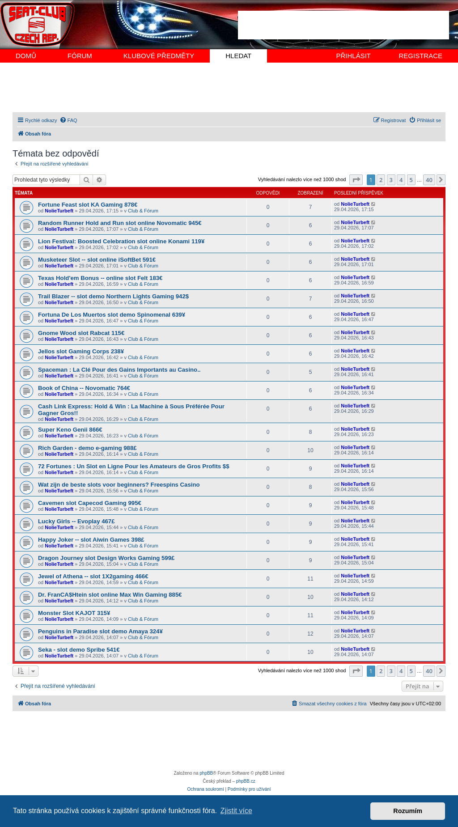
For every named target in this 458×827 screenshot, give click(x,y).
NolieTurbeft (59, 210)
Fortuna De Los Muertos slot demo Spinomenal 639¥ (111, 314)
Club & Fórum (143, 210)
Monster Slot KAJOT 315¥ (74, 613)
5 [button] (411, 180)
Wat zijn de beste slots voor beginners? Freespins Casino (119, 484)
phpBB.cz (245, 781)
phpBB (206, 773)
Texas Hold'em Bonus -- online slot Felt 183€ (100, 278)
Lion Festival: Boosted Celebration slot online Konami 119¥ (121, 241)
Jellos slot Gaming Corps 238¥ (81, 351)
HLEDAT (238, 55)
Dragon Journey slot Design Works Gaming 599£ (106, 558)
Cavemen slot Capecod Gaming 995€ (89, 503)
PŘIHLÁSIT (353, 55)
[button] (356, 179)
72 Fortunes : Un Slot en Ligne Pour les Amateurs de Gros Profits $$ (133, 466)
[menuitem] (68, 120)
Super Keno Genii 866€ (70, 429)
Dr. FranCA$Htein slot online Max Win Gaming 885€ (110, 594)
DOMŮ (26, 55)
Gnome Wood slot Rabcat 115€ (81, 333)
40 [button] (429, 180)
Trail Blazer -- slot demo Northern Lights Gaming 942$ (113, 296)
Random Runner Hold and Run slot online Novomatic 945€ (120, 223)
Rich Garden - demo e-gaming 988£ (87, 448)
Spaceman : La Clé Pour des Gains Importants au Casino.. (119, 369)
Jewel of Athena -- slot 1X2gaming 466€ (93, 576)
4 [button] (401, 180)
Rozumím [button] (407, 810)
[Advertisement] (343, 25)
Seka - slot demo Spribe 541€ (79, 649)
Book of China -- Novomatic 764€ (84, 388)
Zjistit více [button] (236, 810)
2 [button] (380, 180)
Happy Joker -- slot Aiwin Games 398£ (91, 539)
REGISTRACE (420, 55)
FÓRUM (80, 55)
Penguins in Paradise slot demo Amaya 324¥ (100, 631)
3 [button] (391, 180)
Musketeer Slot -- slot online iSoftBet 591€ (97, 259)
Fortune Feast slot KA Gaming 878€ (87, 204)
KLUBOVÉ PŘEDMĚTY (158, 55)
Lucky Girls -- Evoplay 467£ (76, 521)
